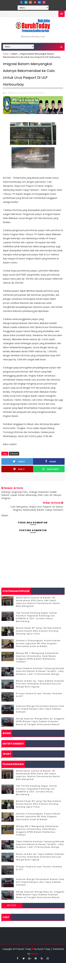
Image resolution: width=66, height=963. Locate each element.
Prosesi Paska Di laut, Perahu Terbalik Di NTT (39, 695)
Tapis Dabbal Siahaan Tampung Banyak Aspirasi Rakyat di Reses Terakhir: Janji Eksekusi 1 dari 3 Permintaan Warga (40, 671)
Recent (12, 905)
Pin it (19, 469)
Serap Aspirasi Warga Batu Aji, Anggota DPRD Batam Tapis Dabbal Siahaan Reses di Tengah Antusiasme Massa (40, 721)
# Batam (14, 453)
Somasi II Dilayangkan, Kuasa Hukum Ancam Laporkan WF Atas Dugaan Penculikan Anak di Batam (38, 643)
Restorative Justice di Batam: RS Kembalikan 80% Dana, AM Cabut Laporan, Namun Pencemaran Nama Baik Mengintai (38, 602)
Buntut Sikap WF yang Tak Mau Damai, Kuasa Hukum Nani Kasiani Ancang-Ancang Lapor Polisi (39, 630)
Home (6, 53)
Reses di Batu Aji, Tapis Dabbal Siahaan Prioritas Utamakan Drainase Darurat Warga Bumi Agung (40, 683)
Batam (14, 53)
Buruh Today (43, 948)
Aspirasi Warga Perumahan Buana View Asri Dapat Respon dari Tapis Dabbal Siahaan (40, 709)
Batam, (41, 92)
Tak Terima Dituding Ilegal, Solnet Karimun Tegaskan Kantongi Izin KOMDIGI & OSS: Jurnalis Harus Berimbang (36, 617)
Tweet (19, 461)
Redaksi (34, 953)
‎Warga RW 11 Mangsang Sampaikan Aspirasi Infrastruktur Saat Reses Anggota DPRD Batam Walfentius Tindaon (37, 657)
